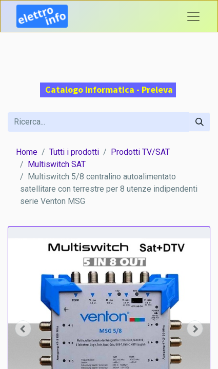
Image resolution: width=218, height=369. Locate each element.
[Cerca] (199, 122)
